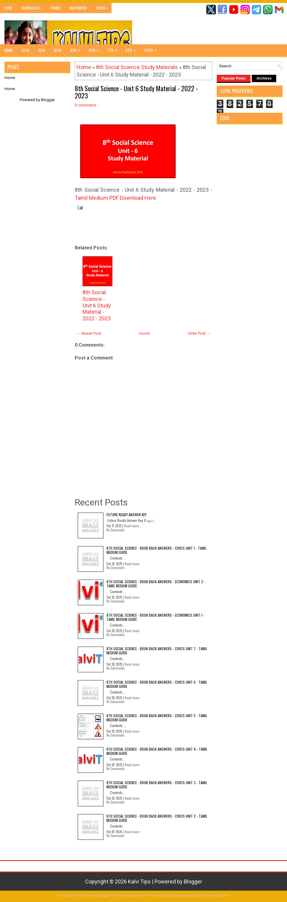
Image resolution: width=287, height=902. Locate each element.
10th (57, 50)
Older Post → (199, 333)
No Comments (115, 530)
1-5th (152, 48)
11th (41, 50)
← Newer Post (89, 333)
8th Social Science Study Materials (137, 67)
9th (77, 48)
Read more (131, 525)
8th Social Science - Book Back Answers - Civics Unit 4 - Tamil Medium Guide (156, 751)
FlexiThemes (85, 896)
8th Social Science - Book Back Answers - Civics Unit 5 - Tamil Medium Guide (156, 717)
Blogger (47, 99)
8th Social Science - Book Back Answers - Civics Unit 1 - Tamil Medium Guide (156, 550)
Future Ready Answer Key (126, 514)
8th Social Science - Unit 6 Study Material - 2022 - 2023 (136, 92)
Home (8, 7)
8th (96, 48)
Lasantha (136, 896)
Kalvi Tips (139, 881)
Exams (104, 6)
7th (114, 48)
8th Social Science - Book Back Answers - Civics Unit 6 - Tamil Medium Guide (156, 684)
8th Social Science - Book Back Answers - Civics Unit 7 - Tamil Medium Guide (156, 650)
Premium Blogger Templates (168, 896)
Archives (264, 78)
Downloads (34, 6)
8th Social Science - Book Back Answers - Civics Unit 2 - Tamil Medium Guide (156, 818)
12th (25, 50)
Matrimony (78, 7)
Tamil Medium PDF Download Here (115, 198)
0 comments (85, 105)
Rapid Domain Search (211, 896)
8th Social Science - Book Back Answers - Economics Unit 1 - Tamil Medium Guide (155, 617)
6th (133, 48)
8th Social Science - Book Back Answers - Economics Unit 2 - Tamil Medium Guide (155, 583)
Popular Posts (234, 78)
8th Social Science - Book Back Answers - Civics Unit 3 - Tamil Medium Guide (156, 784)
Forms (56, 7)
